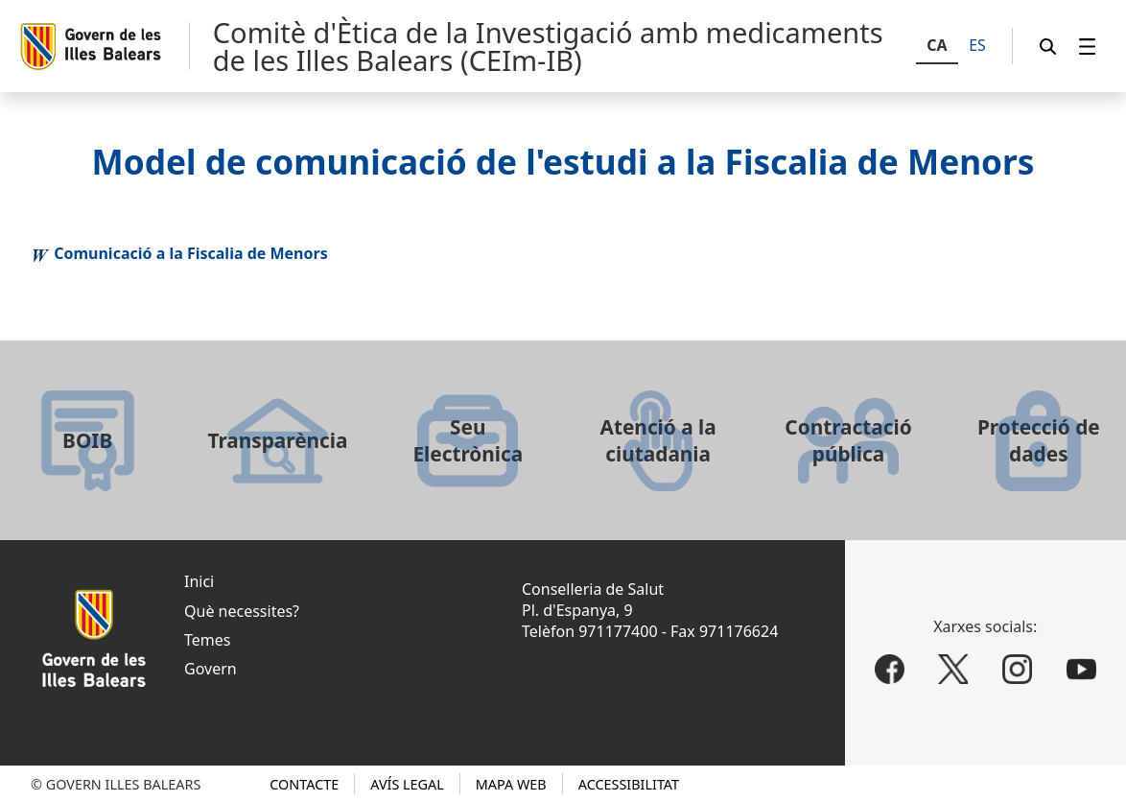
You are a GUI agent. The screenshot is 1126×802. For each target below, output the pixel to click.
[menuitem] (1087, 46)
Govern (210, 668)
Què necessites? (241, 611)
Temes (207, 639)
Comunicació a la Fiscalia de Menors (191, 253)
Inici (199, 581)
